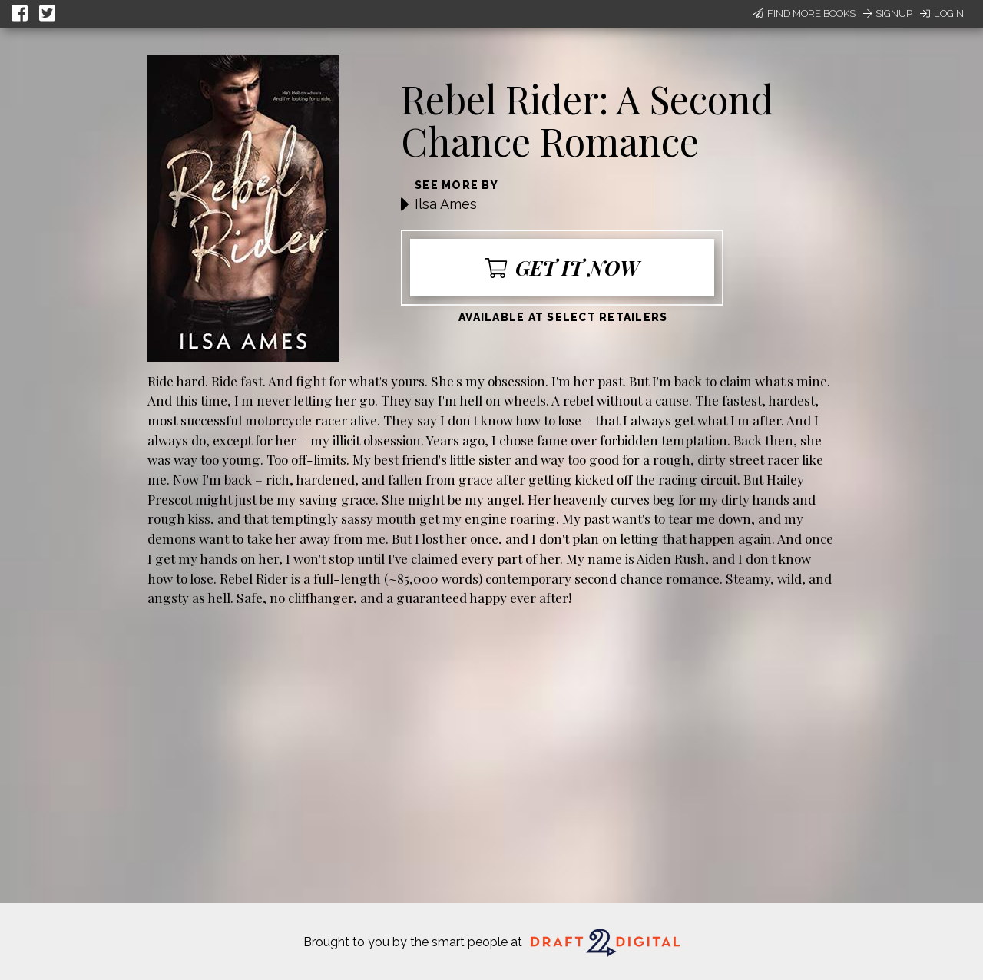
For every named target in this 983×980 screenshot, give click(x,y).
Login (942, 13)
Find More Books (804, 13)
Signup (887, 13)
